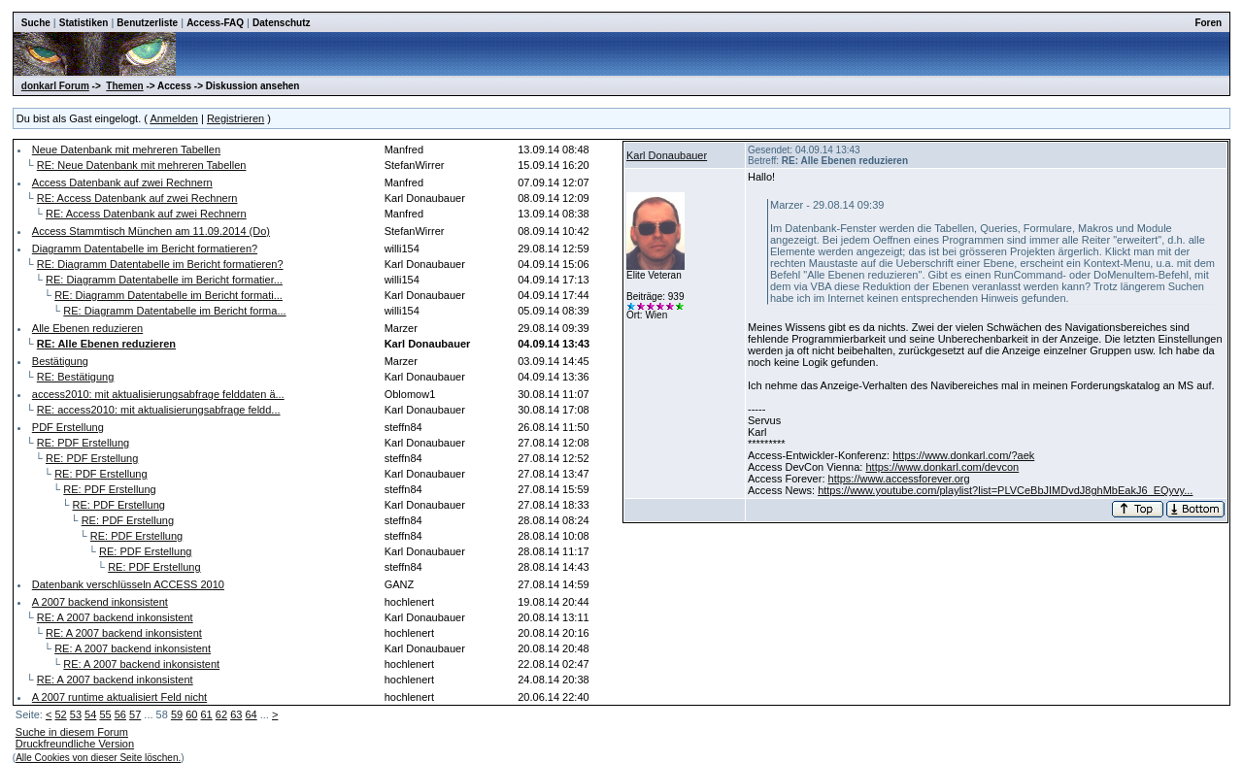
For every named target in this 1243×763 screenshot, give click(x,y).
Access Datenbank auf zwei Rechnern (122, 182)
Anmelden (174, 118)
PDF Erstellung (68, 427)
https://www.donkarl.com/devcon (942, 467)
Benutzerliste (147, 22)
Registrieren (235, 118)
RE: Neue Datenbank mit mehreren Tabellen (142, 165)
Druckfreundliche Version (75, 743)
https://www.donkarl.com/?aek (963, 455)
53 (76, 714)
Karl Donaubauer (666, 155)
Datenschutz (281, 22)
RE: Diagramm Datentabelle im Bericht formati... (168, 295)
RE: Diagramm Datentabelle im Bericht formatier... (164, 279)
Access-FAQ (215, 22)
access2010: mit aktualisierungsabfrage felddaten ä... (158, 394)
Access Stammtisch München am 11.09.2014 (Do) (151, 231)
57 (135, 714)
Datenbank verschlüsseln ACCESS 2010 (128, 584)
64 (250, 714)
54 (90, 714)
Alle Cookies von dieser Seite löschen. (98, 757)
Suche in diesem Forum (72, 732)
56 (120, 714)
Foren (1208, 22)
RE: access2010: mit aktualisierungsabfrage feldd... (159, 409)
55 (105, 714)
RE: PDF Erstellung (83, 442)
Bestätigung (60, 361)
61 (207, 714)
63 (236, 714)
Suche (35, 22)
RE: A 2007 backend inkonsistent (115, 617)
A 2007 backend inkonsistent (100, 602)
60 (191, 714)
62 (221, 714)
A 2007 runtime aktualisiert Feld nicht (119, 697)
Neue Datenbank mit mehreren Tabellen (126, 149)
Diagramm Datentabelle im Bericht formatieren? (144, 248)
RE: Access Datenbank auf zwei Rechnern (137, 198)
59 (177, 714)
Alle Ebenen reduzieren (87, 328)
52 (60, 714)
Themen (124, 86)
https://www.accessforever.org (899, 478)
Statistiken (84, 22)
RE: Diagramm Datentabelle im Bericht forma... (174, 310)
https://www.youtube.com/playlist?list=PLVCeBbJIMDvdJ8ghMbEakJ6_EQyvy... (1005, 490)
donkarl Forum (55, 86)
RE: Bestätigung (76, 376)
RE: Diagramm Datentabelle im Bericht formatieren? (160, 264)
